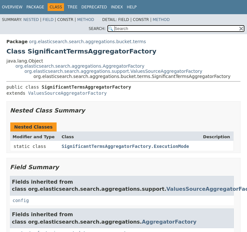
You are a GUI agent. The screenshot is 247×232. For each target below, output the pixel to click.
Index (117, 7)
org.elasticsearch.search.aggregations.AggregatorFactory (79, 66)
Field (47, 19)
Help (132, 7)
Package (35, 7)
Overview (12, 7)
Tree (73, 7)
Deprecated (94, 7)
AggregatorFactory (169, 222)
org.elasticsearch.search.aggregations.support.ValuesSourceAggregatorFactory (113, 71)
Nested (31, 19)
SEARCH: (97, 28)
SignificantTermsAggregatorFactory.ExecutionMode (125, 146)
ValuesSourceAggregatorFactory (67, 93)
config (21, 200)
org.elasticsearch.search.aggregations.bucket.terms (87, 41)
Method (85, 19)
